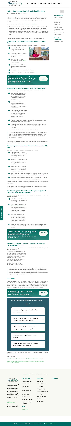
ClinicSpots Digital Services (52, 423)
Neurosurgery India (41, 394)
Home (24, 374)
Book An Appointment (1, 213)
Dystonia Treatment (26, 384)
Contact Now (43, 79)
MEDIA (50, 3)
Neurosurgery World (41, 396)
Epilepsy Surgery (41, 389)
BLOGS (54, 3)
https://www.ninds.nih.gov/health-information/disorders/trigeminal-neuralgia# (25, 359)
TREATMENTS (34, 3)
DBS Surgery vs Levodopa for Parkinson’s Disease (58, 26)
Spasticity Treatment (26, 397)
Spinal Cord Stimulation (27, 399)
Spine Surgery (40, 401)
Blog (26, 13)
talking (24, 60)
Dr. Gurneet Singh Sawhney (13, 13)
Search (61, 11)
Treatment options (11, 195)
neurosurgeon (26, 130)
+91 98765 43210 (11, 402)
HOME (28, 3)
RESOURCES (43, 3)
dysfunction (42, 175)
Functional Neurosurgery (42, 391)
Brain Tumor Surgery (42, 384)
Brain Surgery (40, 381)
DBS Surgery (40, 386)
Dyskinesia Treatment (27, 381)
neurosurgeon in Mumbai (30, 24)
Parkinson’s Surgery (41, 399)
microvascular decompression (17, 206)
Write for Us (25, 409)
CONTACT (60, 3)
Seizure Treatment (26, 394)
